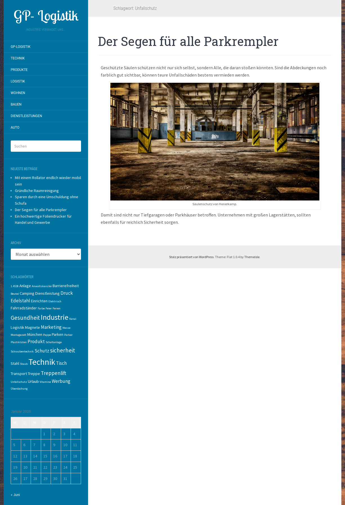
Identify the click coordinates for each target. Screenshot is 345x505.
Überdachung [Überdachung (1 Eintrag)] (19, 388)
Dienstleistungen (26, 116)
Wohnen (18, 93)
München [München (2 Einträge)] (34, 334)
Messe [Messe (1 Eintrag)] (66, 328)
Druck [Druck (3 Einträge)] (67, 293)
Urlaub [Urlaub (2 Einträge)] (33, 381)
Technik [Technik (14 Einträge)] (41, 362)
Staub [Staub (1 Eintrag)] (24, 364)
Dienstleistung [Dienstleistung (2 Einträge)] (47, 293)
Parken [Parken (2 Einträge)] (57, 334)
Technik (18, 58)
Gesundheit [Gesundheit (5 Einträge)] (25, 317)
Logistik (18, 81)
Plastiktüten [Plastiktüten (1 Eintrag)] (19, 342)
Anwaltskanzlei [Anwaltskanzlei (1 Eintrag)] (42, 286)
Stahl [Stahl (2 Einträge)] (15, 363)
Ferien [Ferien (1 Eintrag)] (57, 308)
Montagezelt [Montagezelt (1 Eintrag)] (18, 335)
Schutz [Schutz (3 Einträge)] (42, 351)
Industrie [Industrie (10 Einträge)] (54, 317)
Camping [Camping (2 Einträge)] (27, 293)
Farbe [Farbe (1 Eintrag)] (41, 308)
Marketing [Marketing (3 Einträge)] (51, 327)
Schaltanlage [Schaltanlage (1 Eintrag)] (54, 342)
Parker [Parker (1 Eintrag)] (68, 335)
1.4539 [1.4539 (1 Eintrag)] (15, 286)
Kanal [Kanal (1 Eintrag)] (72, 319)
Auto (15, 127)
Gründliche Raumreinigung (37, 190)
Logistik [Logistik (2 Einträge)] (17, 327)
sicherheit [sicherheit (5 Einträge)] (62, 350)
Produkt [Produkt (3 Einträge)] (36, 341)
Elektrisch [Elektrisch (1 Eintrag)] (54, 301)
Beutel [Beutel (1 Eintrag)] (15, 294)
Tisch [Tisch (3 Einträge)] (61, 363)
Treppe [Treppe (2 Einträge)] (34, 373)
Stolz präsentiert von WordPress (191, 257)
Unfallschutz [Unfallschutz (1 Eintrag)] (19, 382)
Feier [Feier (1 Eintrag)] (49, 308)
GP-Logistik (20, 47)
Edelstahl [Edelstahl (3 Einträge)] (20, 301)
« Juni (15, 494)
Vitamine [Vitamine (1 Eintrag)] (45, 382)
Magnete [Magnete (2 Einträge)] (32, 327)
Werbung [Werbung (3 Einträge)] (61, 381)
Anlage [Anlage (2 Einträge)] (25, 285)
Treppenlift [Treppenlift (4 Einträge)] (53, 373)
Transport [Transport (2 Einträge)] (19, 373)
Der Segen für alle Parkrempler (41, 209)
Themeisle (251, 257)
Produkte (19, 70)
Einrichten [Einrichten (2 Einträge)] (39, 300)
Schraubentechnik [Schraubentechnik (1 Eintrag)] (22, 351)
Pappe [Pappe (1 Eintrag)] (47, 335)
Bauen (16, 104)
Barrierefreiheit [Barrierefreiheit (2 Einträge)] (66, 285)
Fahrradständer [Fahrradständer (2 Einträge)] (24, 307)
